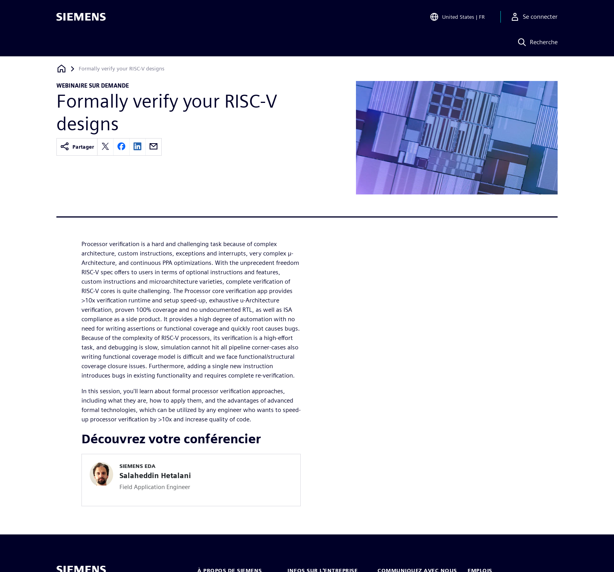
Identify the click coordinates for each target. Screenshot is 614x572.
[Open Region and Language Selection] (457, 17)
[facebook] (121, 147)
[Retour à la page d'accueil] (61, 69)
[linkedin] (137, 147)
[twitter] (105, 147)
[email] (153, 147)
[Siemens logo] (81, 17)
